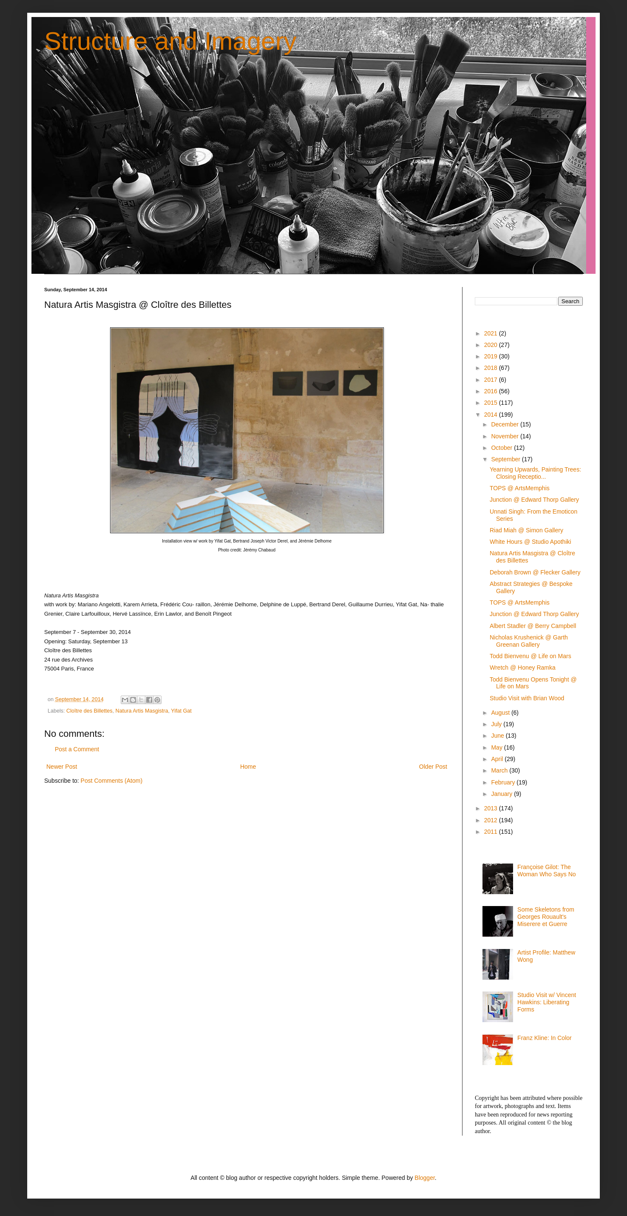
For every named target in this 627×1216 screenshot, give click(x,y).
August (501, 712)
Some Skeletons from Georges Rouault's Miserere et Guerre (545, 916)
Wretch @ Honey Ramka (523, 667)
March (500, 770)
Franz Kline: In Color (544, 1037)
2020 (491, 344)
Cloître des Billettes (89, 711)
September (506, 459)
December (505, 424)
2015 (491, 402)
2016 (491, 391)
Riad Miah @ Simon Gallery (526, 530)
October (502, 447)
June (498, 735)
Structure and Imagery (170, 41)
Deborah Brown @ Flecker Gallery (535, 572)
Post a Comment (77, 749)
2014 (491, 414)
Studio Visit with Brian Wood (527, 698)
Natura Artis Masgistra (142, 711)
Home (248, 766)
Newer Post (61, 766)
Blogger (424, 1177)
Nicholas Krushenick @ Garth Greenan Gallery (529, 641)
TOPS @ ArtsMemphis (520, 488)
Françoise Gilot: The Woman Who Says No (546, 871)
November (505, 436)
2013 (491, 808)
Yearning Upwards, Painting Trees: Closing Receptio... (535, 473)
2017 (491, 379)
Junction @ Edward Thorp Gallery (534, 499)
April (498, 759)
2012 (491, 820)
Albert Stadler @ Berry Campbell (533, 625)
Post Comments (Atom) (111, 780)
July (497, 724)
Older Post (433, 766)
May (497, 747)
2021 (491, 333)
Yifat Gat (181, 711)
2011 (491, 831)
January (502, 793)
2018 (491, 367)
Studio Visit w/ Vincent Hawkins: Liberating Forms (546, 1002)
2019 (491, 356)
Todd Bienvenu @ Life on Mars (530, 656)
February (503, 782)
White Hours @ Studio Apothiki (530, 541)
